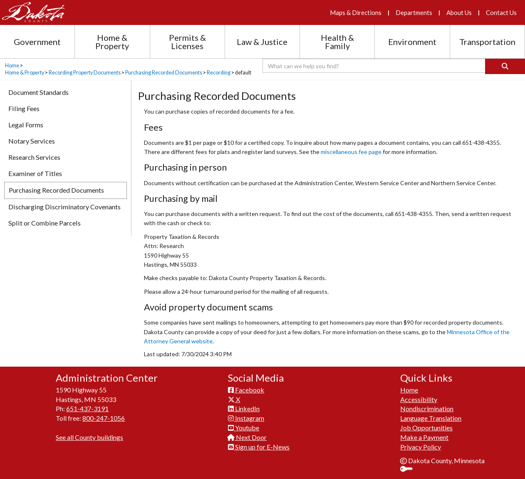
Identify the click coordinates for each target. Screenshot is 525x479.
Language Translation (430, 418)
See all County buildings (89, 437)
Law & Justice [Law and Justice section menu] (262, 42)
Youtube (243, 428)
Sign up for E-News (259, 447)
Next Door (247, 437)
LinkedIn (244, 408)
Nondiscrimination (426, 408)
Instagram (246, 418)
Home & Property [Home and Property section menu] (112, 41)
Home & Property (24, 72)
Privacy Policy (420, 447)
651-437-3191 (87, 408)
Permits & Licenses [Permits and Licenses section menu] (187, 41)
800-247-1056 (103, 418)
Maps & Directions (355, 12)
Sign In (409, 470)
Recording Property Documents (85, 72)
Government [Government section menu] (37, 42)
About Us (459, 12)
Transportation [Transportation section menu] (487, 42)
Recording (218, 72)
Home (12, 65)
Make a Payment (424, 437)
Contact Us (501, 12)
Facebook (246, 390)
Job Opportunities (426, 428)
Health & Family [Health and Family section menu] (337, 41)
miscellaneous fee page (352, 151)
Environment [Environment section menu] (412, 42)
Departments (414, 12)
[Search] (505, 66)
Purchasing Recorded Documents (163, 72)
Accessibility (418, 399)
